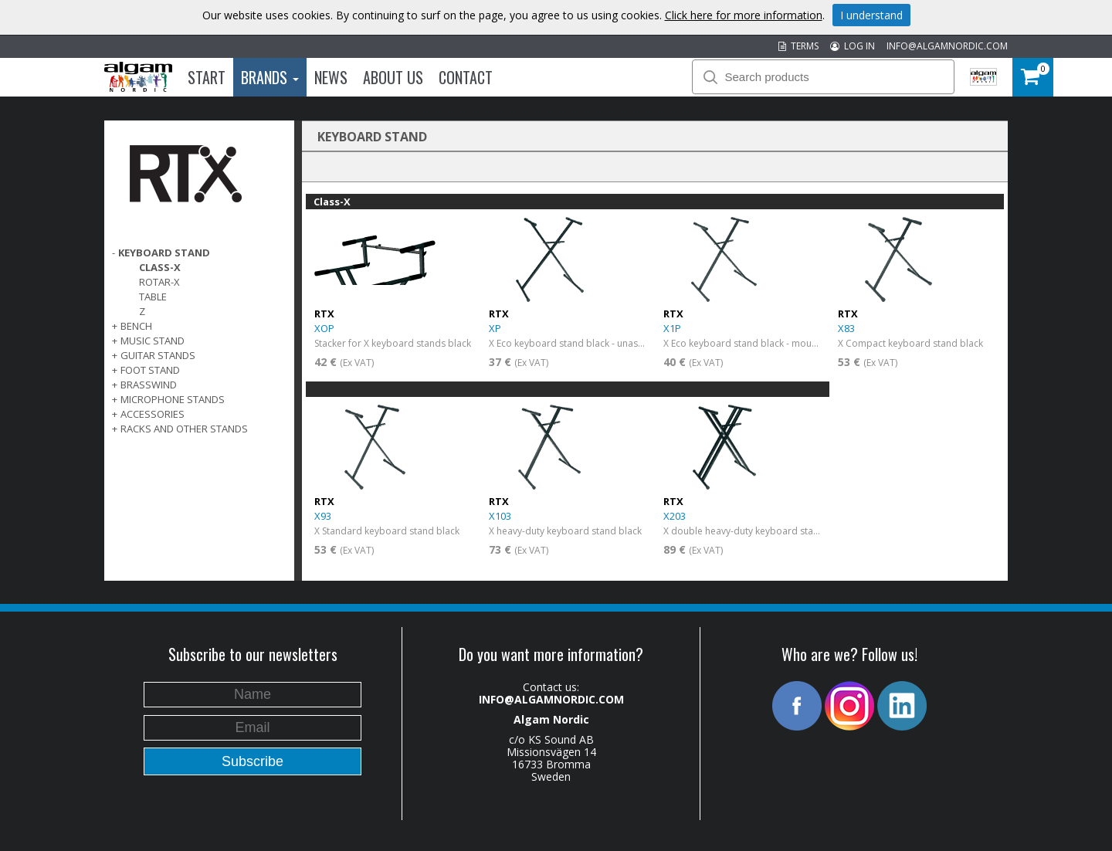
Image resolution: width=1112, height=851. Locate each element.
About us (393, 77)
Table (153, 296)
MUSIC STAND (152, 341)
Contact (466, 77)
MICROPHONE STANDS (172, 399)
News (331, 77)
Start (206, 77)
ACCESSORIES (152, 414)
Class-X (160, 267)
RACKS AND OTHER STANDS (184, 429)
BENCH (136, 326)
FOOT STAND (150, 370)
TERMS (798, 46)
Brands (270, 77)
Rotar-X (159, 282)
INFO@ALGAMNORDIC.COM (947, 46)
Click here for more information (743, 15)
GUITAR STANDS (157, 355)
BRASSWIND (148, 385)
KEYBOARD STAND (164, 252)
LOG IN (852, 46)
